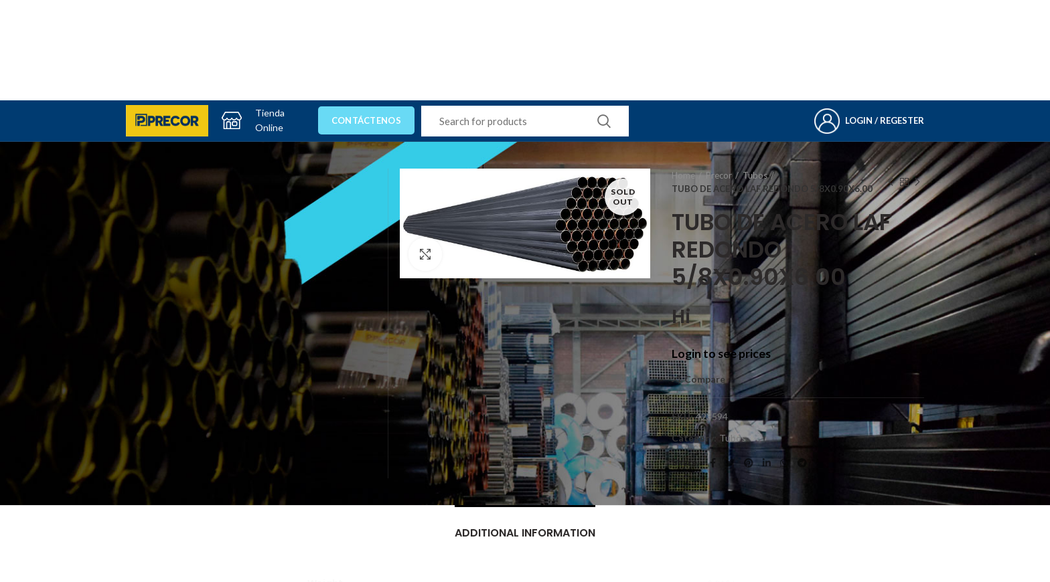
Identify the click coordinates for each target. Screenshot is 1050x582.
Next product (917, 182)
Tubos (755, 175)
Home (683, 175)
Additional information (525, 533)
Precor (719, 175)
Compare (704, 379)
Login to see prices (721, 354)
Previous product (891, 182)
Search (604, 121)
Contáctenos (366, 120)
